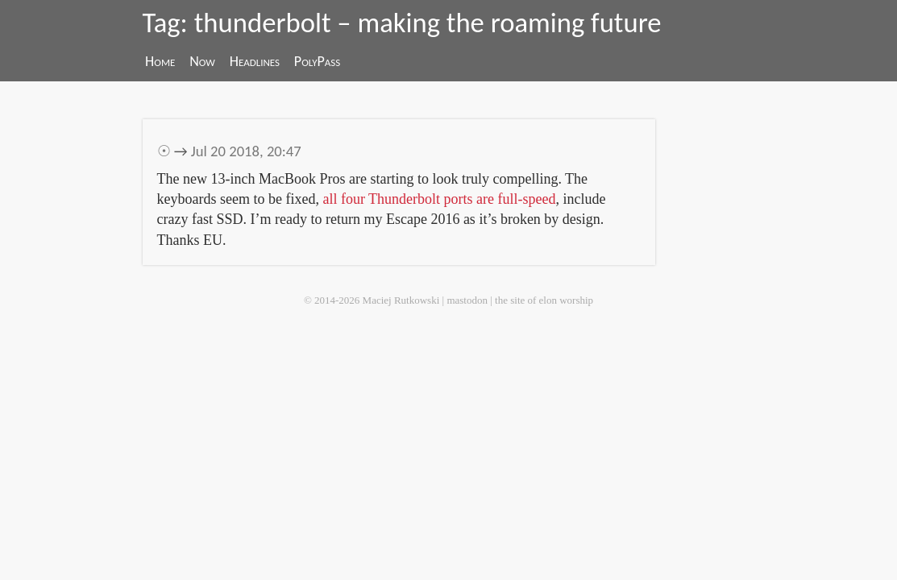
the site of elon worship (544, 300)
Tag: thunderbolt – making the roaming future (402, 22)
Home (160, 61)
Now (202, 61)
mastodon (467, 300)
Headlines (255, 61)
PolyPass (317, 61)
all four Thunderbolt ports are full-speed (438, 199)
